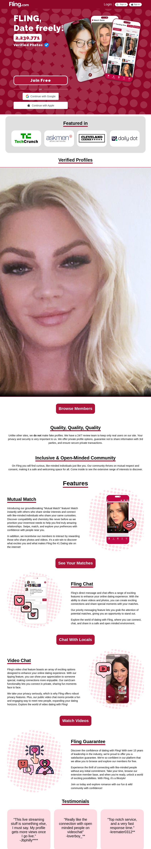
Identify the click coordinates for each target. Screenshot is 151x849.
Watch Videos (75, 720)
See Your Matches (75, 563)
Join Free (40, 80)
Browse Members (75, 408)
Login (108, 4)
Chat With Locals (75, 639)
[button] (121, 4)
